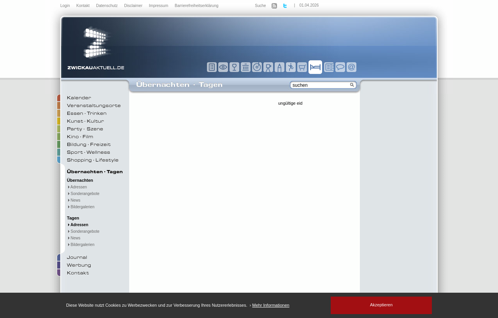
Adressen (77, 187)
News (74, 200)
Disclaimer (133, 6)
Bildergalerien (81, 207)
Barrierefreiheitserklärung (196, 6)
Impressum (159, 6)
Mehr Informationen (270, 305)
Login (65, 6)
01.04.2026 (309, 5)
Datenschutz (107, 6)
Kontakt (83, 6)
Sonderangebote (83, 194)
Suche (260, 6)
